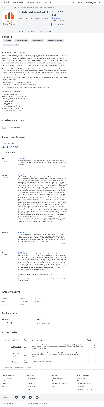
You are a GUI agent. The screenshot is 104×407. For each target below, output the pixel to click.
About (29, 381)
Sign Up (80, 2)
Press (28, 389)
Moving (4, 381)
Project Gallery (10, 332)
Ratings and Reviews (13, 137)
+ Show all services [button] (27, 45)
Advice (39, 2)
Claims (4, 384)
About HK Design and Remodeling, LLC (13, 53)
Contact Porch (31, 386)
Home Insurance (7, 378)
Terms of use (81, 378)
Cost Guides (30, 2)
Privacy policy (81, 381)
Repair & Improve (18, 2)
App (73, 2)
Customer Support (57, 378)
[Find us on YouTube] (37, 397)
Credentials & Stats (13, 120)
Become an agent (57, 381)
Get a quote (55, 386)
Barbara (14, 362)
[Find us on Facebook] (16, 397)
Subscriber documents (84, 384)
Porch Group (31, 378)
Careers (29, 384)
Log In (94, 2)
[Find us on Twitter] (30, 397)
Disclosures (80, 386)
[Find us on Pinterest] (23, 397)
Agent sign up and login (59, 384)
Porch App (48, 2)
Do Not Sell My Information (85, 389)
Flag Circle (16, 347)
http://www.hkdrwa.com (45, 323)
